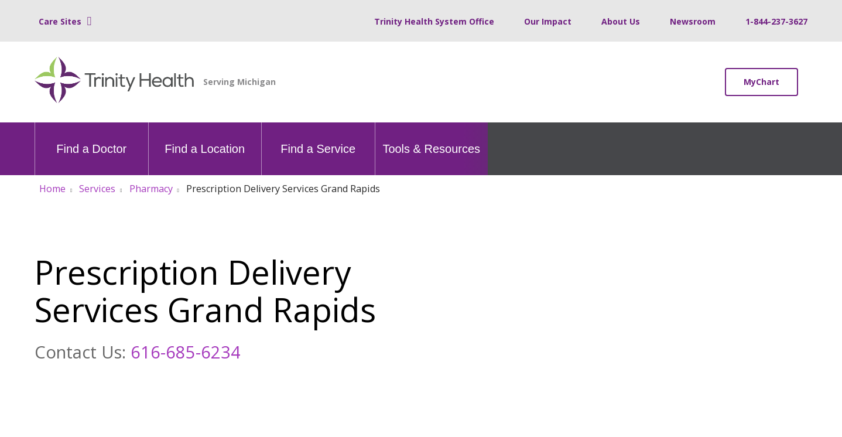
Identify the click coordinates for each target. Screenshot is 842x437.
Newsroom (693, 21)
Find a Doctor (91, 138)
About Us (620, 21)
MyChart (761, 81)
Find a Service (317, 138)
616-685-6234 (186, 351)
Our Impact (547, 21)
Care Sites (60, 21)
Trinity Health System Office (434, 21)
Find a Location (205, 138)
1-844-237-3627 (776, 21)
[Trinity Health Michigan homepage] (114, 82)
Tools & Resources (431, 138)
